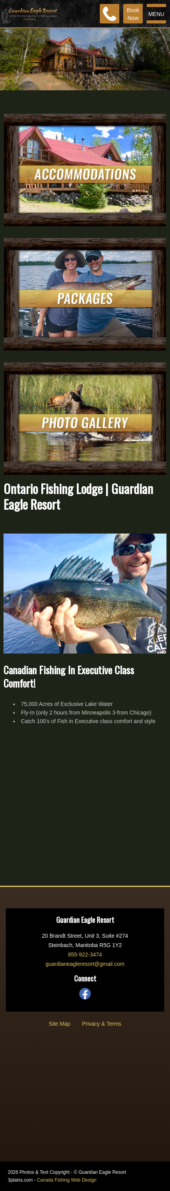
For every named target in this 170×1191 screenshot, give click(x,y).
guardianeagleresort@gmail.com (85, 964)
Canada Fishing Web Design (67, 1180)
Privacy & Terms (101, 1024)
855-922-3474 (85, 954)
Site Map (59, 1024)
